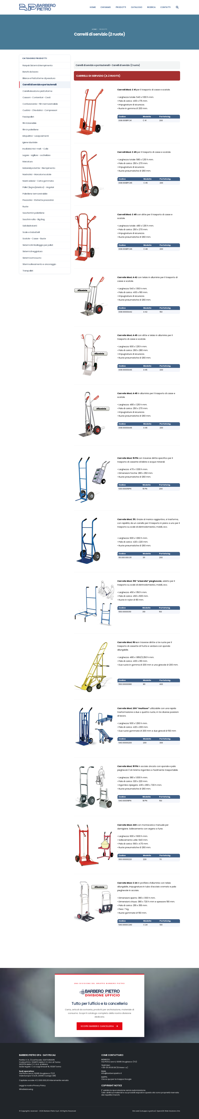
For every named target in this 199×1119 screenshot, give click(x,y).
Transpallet (28, 270)
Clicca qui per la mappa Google (116, 1079)
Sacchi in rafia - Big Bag (34, 219)
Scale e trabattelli (31, 232)
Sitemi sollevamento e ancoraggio (39, 264)
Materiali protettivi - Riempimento (39, 168)
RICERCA (151, 7)
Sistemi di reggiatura (32, 251)
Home (94, 29)
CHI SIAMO (105, 7)
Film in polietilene (31, 129)
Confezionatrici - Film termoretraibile (40, 103)
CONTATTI (165, 7)
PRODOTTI (121, 7)
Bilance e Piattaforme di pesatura (39, 78)
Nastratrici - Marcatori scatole (37, 174)
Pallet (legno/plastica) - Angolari (38, 187)
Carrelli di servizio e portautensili (40, 84)
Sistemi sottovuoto (32, 257)
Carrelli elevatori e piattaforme (37, 91)
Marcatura (28, 161)
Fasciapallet (28, 116)
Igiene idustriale (30, 142)
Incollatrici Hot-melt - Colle (35, 148)
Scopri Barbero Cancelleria (99, 1026)
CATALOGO (136, 7)
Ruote (25, 206)
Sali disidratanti (30, 225)
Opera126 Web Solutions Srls (168, 1111)
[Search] (177, 7)
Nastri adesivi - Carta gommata (38, 180)
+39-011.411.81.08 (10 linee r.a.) (114, 1067)
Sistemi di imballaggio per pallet (38, 244)
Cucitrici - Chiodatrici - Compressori (40, 110)
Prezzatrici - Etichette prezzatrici (38, 200)
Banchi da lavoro (30, 71)
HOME (93, 7)
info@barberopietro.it (111, 1073)
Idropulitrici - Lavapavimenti (36, 135)
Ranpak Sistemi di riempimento (38, 65)
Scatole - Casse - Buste (34, 238)
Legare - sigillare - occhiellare (36, 155)
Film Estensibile (30, 123)
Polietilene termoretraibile (35, 193)
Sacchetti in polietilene (33, 212)
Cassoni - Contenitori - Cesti (37, 97)
